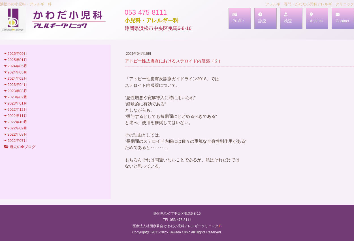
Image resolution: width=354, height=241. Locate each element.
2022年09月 (15, 128)
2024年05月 (15, 66)
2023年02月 (15, 97)
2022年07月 (15, 140)
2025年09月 (15, 53)
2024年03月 (15, 72)
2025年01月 (15, 60)
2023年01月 (15, 103)
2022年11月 (15, 116)
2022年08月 (15, 134)
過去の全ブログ (19, 147)
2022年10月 (15, 122)
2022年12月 (15, 109)
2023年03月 (15, 91)
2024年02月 (15, 78)
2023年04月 (15, 84)
